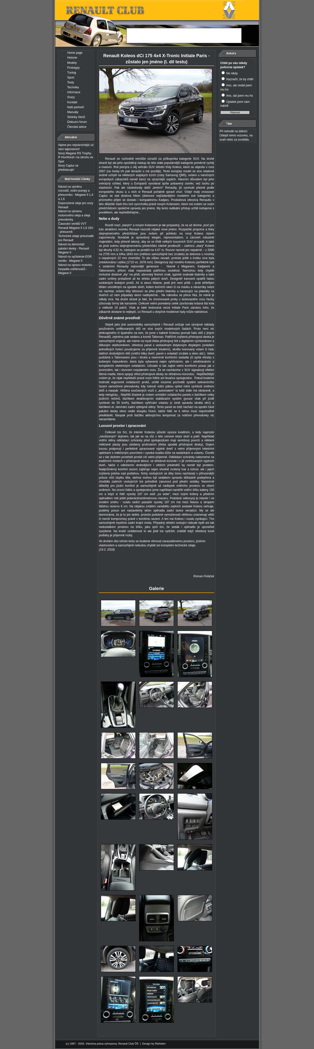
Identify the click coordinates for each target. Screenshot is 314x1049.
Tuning (71, 72)
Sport (70, 77)
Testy (70, 82)
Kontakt (72, 102)
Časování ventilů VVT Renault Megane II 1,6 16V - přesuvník (75, 228)
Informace (73, 92)
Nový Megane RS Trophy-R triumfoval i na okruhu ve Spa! (75, 157)
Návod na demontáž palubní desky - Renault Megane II (73, 248)
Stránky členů (76, 117)
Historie (72, 57)
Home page (74, 52)
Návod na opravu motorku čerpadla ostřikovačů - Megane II (75, 269)
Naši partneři (75, 107)
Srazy (71, 97)
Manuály (72, 112)
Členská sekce (76, 127)
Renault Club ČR (128, 1043)
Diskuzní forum (77, 122)
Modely (72, 63)
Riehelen (160, 1043)
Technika (73, 87)
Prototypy (73, 67)
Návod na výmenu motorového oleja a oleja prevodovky (74, 215)
